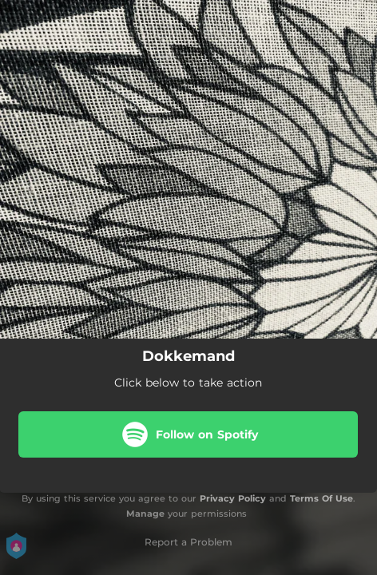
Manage (145, 513)
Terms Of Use (321, 498)
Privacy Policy (233, 498)
